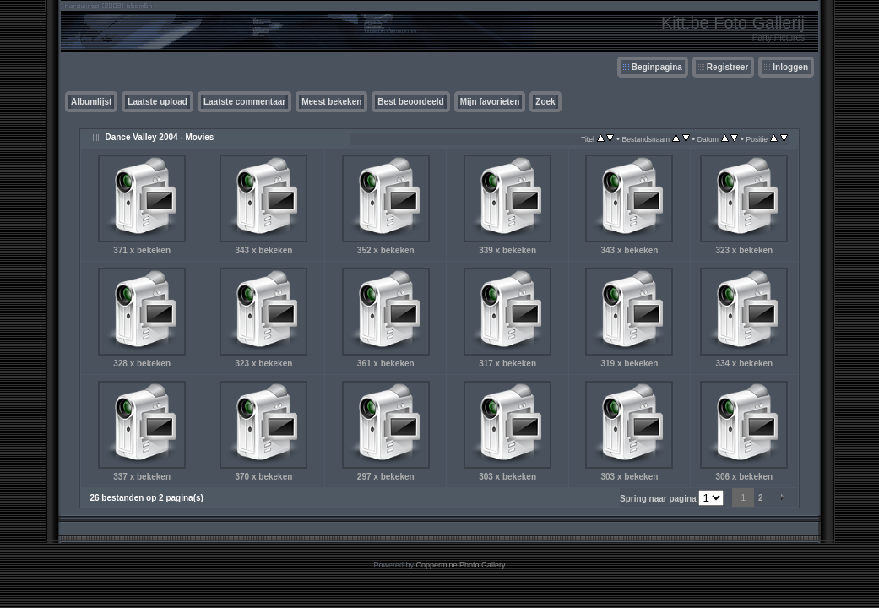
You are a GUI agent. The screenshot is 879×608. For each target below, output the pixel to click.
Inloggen (790, 67)
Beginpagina (657, 67)
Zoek (545, 101)
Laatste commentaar (244, 101)
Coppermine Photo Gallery (460, 565)
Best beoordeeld (410, 101)
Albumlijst (91, 101)
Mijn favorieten (490, 101)
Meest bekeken (331, 101)
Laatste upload (157, 101)
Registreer (727, 67)
